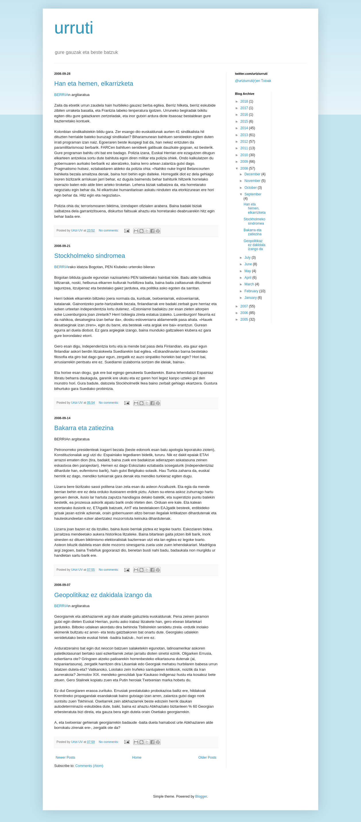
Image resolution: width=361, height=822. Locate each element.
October (251, 188)
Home (136, 758)
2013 (244, 135)
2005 (244, 319)
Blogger (201, 796)
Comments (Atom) (89, 766)
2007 (244, 306)
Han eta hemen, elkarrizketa (93, 83)
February (251, 291)
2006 (244, 313)
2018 (244, 101)
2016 (244, 115)
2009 (244, 162)
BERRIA (61, 95)
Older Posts (207, 758)
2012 (244, 142)
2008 (244, 168)
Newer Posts (65, 758)
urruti (74, 27)
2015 (244, 121)
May (248, 271)
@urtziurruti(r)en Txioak (253, 81)
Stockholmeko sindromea (89, 255)
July (248, 258)
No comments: (109, 230)
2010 (244, 155)
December (252, 174)
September (252, 194)
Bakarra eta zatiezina (84, 427)
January (251, 298)
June (248, 264)
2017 (244, 108)
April (248, 278)
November (252, 181)
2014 (244, 128)
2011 (244, 148)
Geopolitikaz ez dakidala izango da (103, 595)
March (249, 284)
